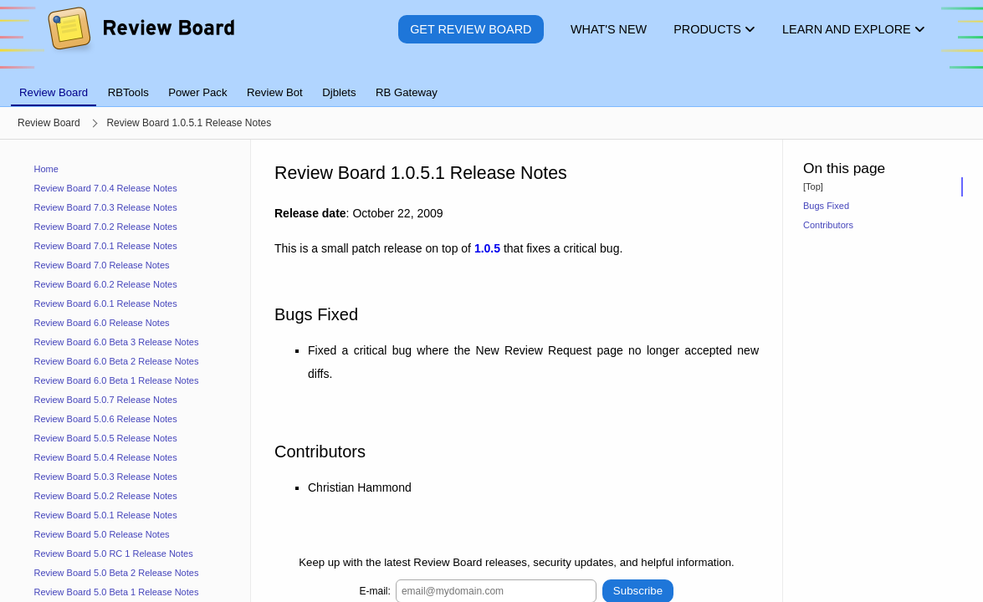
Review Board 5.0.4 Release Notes (105, 457)
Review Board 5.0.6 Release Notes (105, 419)
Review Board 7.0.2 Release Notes (105, 227)
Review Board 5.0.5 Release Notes (105, 438)
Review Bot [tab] (275, 92)
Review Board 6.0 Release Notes (102, 323)
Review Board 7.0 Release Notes (102, 265)
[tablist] (491, 83)
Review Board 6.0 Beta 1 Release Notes (116, 380)
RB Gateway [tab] (407, 92)
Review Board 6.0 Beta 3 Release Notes (116, 342)
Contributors (828, 225)
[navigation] (125, 371)
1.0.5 (487, 248)
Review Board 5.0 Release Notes (102, 534)
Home (46, 169)
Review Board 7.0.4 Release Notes (105, 188)
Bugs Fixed (826, 206)
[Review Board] (140, 41)
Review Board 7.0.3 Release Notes (105, 207)
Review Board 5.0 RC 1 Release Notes (113, 553)
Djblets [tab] (339, 92)
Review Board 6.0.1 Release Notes (105, 303)
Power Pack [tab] (197, 92)
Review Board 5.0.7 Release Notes (105, 400)
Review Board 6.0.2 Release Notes (105, 284)
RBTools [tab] (128, 92)
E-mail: (375, 590)
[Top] (813, 186)
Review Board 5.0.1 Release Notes (105, 515)
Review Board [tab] (53, 92)
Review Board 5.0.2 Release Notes (105, 496)
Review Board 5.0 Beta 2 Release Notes (116, 573)
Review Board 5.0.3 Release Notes (105, 477)
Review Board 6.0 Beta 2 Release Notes (116, 361)
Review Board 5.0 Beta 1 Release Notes (116, 592)
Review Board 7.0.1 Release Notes (105, 246)
